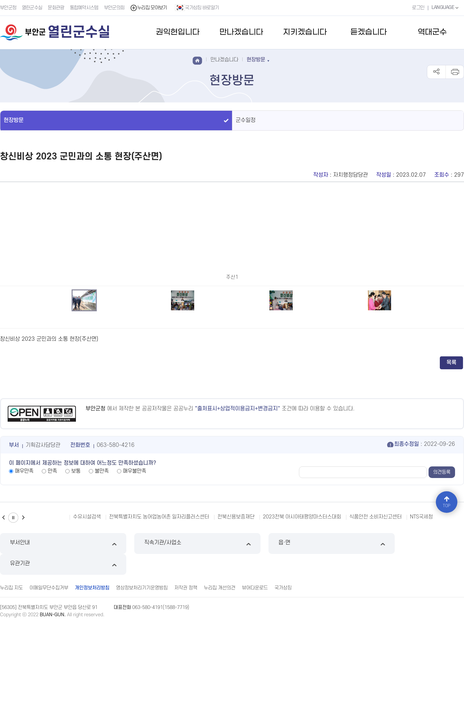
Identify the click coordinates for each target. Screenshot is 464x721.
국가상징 (283, 685)
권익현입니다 (178, 32)
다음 (23, 636)
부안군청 (8, 8)
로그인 (418, 8)
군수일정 (246, 120)
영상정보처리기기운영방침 (142, 685)
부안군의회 (114, 8)
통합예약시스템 (84, 8)
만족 (52, 589)
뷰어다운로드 (255, 685)
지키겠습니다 (305, 32)
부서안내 (55, 662)
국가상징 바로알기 (197, 7)
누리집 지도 (11, 685)
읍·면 (291, 662)
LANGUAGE (445, 7)
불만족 (102, 589)
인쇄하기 (454, 72)
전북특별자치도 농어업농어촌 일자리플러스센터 (159, 635)
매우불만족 (134, 589)
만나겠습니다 (241, 32)
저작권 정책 (185, 685)
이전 (3, 636)
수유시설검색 (87, 635)
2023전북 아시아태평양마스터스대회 (302, 635)
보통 (76, 589)
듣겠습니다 (368, 32)
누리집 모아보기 (148, 7)
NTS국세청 (421, 635)
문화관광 (56, 8)
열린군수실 (32, 8)
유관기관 (409, 662)
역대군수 (432, 32)
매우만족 (24, 589)
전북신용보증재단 (236, 635)
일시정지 (13, 636)
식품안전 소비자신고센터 (375, 635)
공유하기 (436, 72)
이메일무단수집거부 (48, 685)
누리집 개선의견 (219, 685)
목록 (451, 481)
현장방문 (14, 120)
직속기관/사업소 (173, 662)
